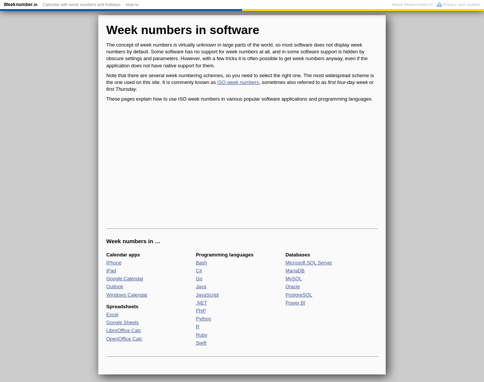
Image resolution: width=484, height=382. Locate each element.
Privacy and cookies (458, 4)
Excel (112, 314)
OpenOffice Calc (124, 339)
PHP (201, 311)
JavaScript (207, 295)
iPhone (113, 263)
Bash (201, 263)
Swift (201, 343)
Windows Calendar (126, 295)
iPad (111, 270)
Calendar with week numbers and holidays (81, 4)
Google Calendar (124, 278)
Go (199, 278)
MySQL (293, 278)
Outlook (114, 286)
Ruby (201, 335)
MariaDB (295, 270)
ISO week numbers (238, 82)
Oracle (292, 286)
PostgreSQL (298, 295)
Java (201, 286)
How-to (132, 4)
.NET (201, 303)
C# (199, 270)
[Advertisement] (242, 166)
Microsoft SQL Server (308, 263)
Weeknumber (20, 4)
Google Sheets (122, 322)
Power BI (295, 303)
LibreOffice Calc (123, 330)
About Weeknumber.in (412, 4)
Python (203, 318)
